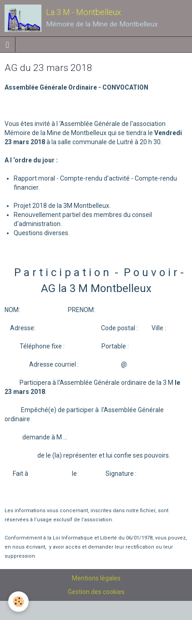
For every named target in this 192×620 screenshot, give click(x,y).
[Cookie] (18, 601)
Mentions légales (96, 578)
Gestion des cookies (96, 591)
